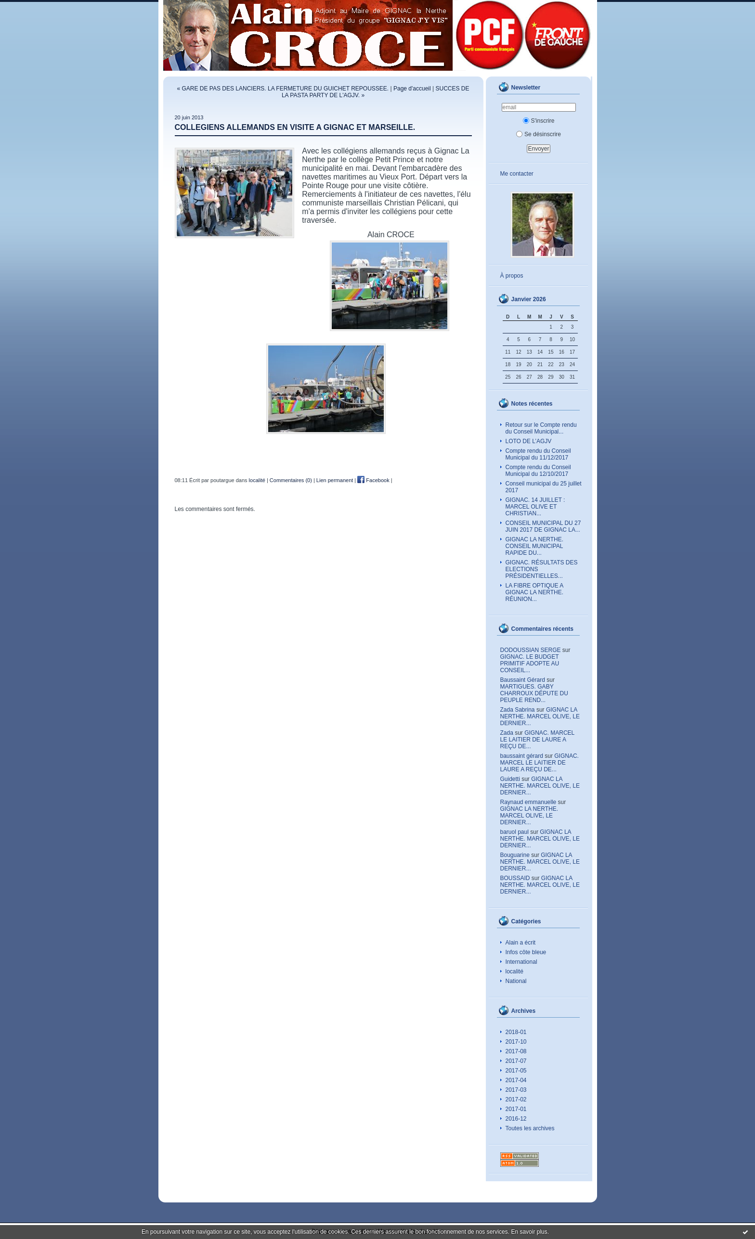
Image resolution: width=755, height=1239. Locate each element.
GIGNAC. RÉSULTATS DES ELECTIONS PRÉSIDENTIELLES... (542, 569)
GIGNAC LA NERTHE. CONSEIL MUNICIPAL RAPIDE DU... (534, 546)
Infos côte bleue (526, 952)
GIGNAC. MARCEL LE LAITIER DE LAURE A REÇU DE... (537, 739)
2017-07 (516, 1061)
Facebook (373, 480)
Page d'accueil (412, 88)
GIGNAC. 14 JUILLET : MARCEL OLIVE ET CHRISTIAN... (535, 507)
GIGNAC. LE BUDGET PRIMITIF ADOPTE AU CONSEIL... (530, 663)
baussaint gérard (521, 756)
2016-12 (516, 1118)
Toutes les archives (530, 1128)
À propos (511, 275)
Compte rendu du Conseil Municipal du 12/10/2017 (538, 470)
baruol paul (514, 832)
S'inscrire (539, 120)
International (521, 961)
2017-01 (516, 1109)
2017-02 (516, 1099)
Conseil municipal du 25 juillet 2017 (544, 487)
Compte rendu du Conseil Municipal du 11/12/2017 (538, 454)
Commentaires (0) (291, 480)
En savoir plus (529, 1231)
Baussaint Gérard (522, 680)
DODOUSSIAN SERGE (530, 650)
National (516, 981)
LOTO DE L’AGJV (529, 441)
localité (514, 971)
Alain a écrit (521, 942)
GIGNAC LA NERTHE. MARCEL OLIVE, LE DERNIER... (540, 716)
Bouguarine (515, 855)
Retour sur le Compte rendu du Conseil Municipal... (541, 428)
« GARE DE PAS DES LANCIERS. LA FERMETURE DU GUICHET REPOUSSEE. (283, 88)
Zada (506, 732)
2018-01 (516, 1032)
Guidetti (510, 779)
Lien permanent (334, 480)
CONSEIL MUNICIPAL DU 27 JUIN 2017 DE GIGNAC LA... (543, 526)
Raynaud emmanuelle (528, 802)
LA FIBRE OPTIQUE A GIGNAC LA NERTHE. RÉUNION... (535, 592)
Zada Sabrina (517, 709)
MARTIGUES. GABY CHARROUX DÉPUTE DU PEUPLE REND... (534, 693)
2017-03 (516, 1089)
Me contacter (517, 173)
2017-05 (516, 1070)
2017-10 (516, 1041)
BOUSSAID (515, 878)
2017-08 (516, 1051)
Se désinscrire (538, 134)
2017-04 (516, 1080)
